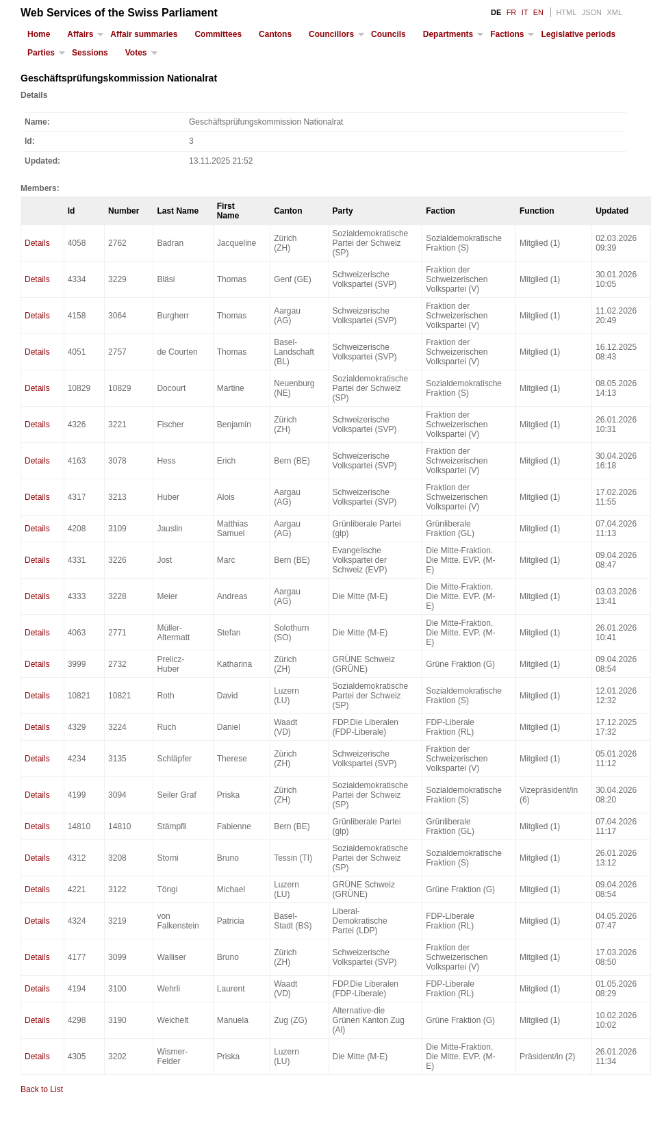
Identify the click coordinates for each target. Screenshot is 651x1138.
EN (538, 12)
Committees (218, 34)
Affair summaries (143, 34)
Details (37, 243)
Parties (41, 53)
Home (38, 34)
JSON (592, 12)
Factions (507, 34)
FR (512, 12)
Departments (448, 34)
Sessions (90, 53)
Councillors (331, 34)
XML (614, 12)
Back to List (42, 1089)
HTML (566, 12)
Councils (388, 34)
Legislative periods (578, 34)
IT (525, 12)
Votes (136, 53)
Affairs (80, 34)
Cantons (275, 34)
